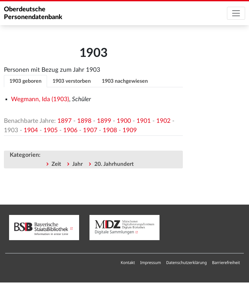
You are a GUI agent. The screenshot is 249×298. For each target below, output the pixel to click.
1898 (84, 121)
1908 (110, 130)
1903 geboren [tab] (25, 81)
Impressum (150, 262)
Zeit (56, 164)
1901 (143, 121)
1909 (130, 130)
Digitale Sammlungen (114, 232)
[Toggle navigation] (236, 13)
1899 (104, 121)
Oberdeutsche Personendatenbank (33, 13)
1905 (50, 130)
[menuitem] (128, 263)
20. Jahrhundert (114, 164)
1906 (70, 130)
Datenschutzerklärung (186, 262)
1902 (163, 121)
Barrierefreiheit (226, 262)
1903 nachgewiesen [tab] (125, 81)
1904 (31, 130)
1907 (90, 130)
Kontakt (128, 262)
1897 (64, 121)
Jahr (77, 164)
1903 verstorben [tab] (72, 81)
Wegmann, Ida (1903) (40, 99)
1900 (124, 121)
